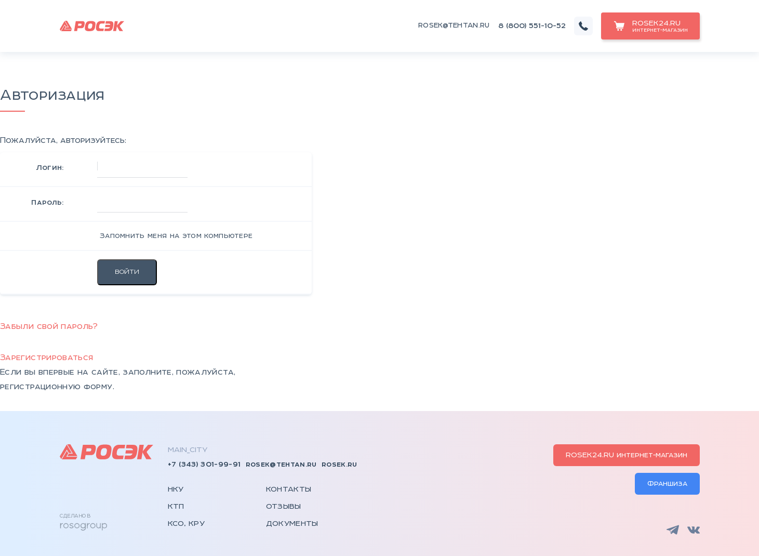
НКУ (176, 489)
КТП (176, 506)
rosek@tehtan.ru (454, 26)
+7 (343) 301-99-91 (204, 464)
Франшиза (667, 483)
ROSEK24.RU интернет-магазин (626, 455)
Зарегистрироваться (46, 358)
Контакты (289, 489)
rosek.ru (339, 464)
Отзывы (283, 506)
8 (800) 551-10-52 (532, 26)
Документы (292, 522)
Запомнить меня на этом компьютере (175, 236)
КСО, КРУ (186, 522)
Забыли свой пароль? (49, 327)
